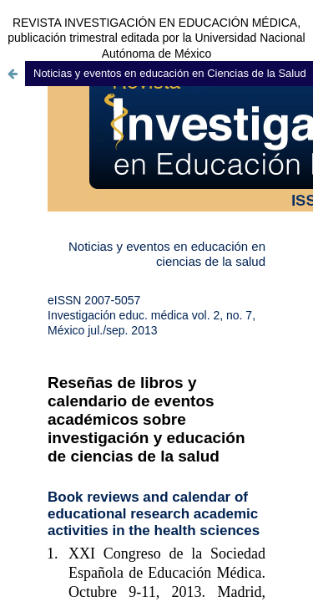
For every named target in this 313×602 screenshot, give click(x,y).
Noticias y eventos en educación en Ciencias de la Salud (169, 73)
